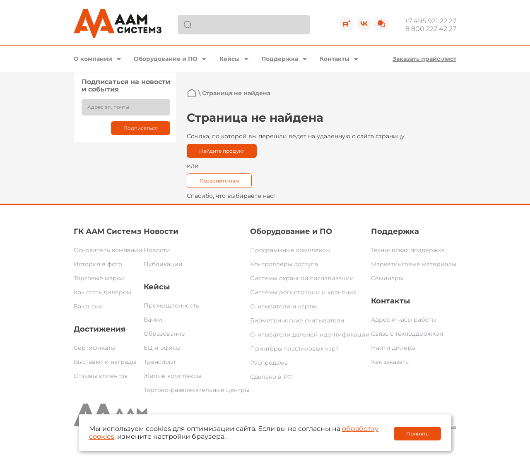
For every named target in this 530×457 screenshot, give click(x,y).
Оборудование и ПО (166, 59)
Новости (161, 231)
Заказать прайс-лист (424, 59)
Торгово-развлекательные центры (196, 390)
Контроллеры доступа (284, 264)
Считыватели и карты (283, 306)
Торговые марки (99, 278)
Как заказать (390, 362)
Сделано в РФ (271, 376)
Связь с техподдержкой (407, 333)
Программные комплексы (290, 250)
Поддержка (279, 59)
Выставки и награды (105, 362)
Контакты (334, 59)
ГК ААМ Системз (107, 231)
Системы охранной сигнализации (302, 278)
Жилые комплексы (172, 376)
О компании (93, 59)
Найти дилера (393, 347)
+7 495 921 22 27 (430, 21)
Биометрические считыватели (297, 320)
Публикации (163, 264)
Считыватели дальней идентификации (310, 334)
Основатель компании (108, 250)
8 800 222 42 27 (430, 29)
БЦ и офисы (162, 347)
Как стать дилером (102, 292)
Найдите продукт (221, 151)
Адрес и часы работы (403, 319)
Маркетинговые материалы (413, 264)
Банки (153, 319)
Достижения (99, 329)
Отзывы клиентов (101, 376)
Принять (417, 434)
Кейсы (229, 59)
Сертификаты (95, 347)
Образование (164, 333)
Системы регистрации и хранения (303, 292)
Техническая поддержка (408, 250)
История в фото (98, 264)
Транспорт (160, 362)
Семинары (387, 278)
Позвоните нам (219, 181)
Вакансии (88, 306)
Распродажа (269, 362)
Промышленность (171, 305)
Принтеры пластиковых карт (294, 348)
